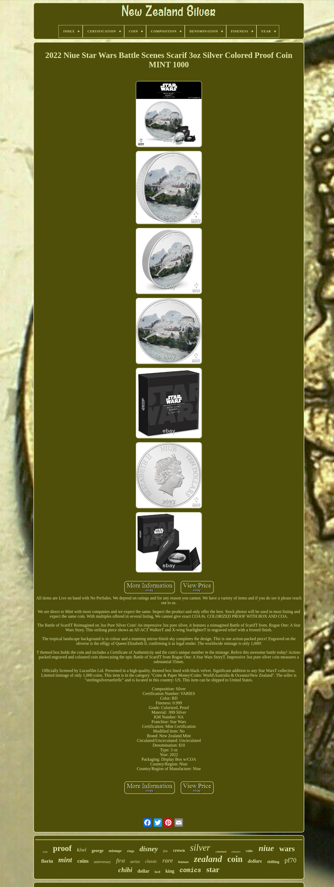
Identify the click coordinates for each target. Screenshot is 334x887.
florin (47, 861)
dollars (255, 861)
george (97, 850)
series (135, 861)
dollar (144, 871)
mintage (115, 851)
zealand (208, 859)
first (120, 861)
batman (183, 862)
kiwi (82, 849)
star (212, 869)
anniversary (102, 862)
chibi (125, 870)
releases (236, 851)
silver (200, 848)
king (169, 871)
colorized (221, 851)
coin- (250, 851)
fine (165, 851)
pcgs (45, 851)
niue (266, 848)
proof (62, 848)
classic (151, 861)
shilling (273, 862)
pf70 (290, 860)
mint (65, 860)
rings (130, 851)
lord (157, 872)
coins (82, 861)
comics (190, 870)
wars (287, 848)
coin (235, 859)
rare (167, 860)
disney (149, 849)
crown (179, 850)
